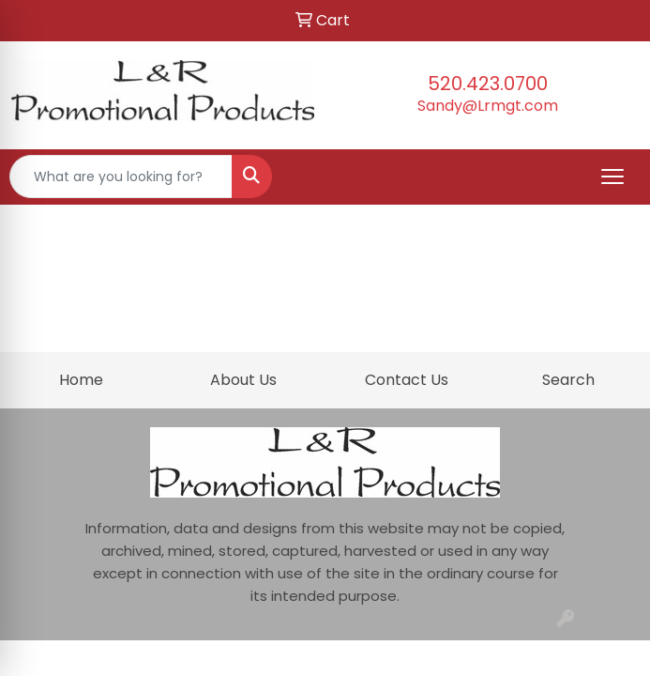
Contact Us (406, 380)
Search (568, 380)
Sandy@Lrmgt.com (487, 105)
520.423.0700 (488, 83)
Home (81, 380)
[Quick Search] (121, 176)
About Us (243, 380)
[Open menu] (612, 176)
